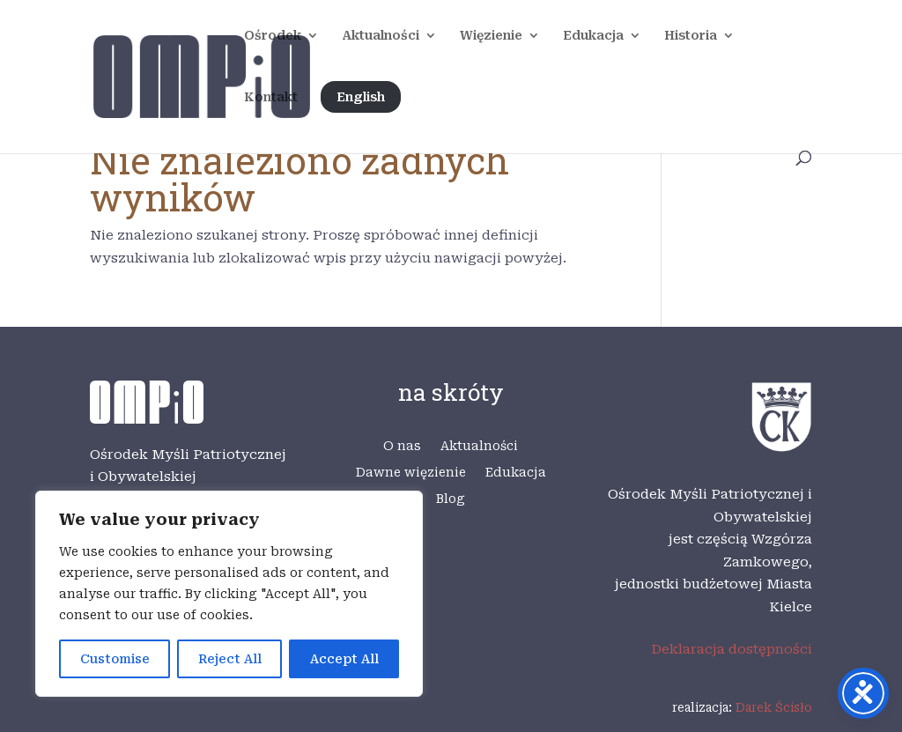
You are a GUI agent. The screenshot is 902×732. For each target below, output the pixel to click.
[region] (229, 594)
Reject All (230, 659)
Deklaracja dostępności (731, 649)
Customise (115, 659)
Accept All (344, 659)
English (360, 97)
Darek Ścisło (774, 707)
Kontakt (271, 97)
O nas (402, 446)
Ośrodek (272, 35)
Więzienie (491, 35)
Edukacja (593, 35)
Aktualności (380, 35)
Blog (450, 499)
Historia (690, 35)
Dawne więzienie (411, 472)
